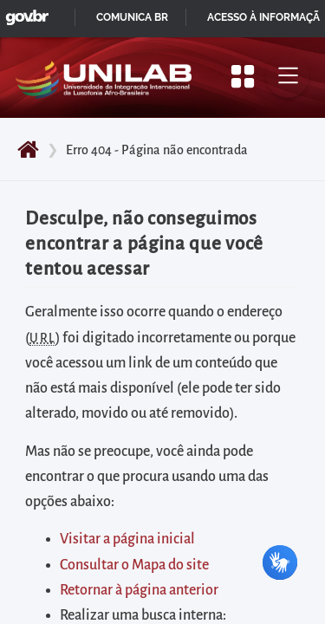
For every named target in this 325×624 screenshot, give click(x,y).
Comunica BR (132, 17)
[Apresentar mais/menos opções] (242, 76)
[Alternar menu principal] (287, 76)
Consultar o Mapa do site (134, 565)
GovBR (23, 13)
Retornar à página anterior (139, 590)
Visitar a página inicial (127, 539)
